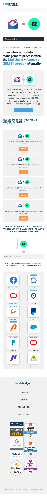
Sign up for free (23, 110)
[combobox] (23, 256)
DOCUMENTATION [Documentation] (8, 124)
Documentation (11, 39)
